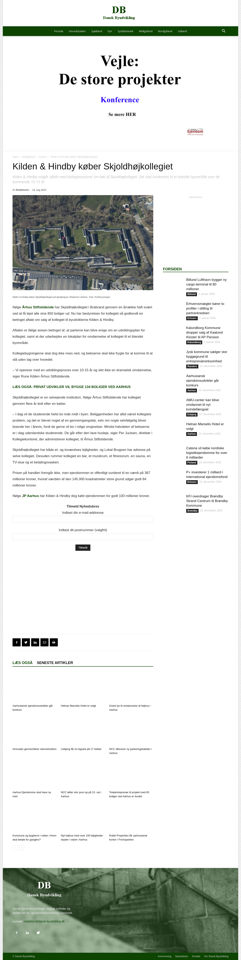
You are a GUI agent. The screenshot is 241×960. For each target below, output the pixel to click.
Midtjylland (145, 31)
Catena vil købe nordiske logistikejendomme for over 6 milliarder (206, 452)
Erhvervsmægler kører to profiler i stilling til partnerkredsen (205, 308)
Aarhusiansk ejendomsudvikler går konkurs (202, 380)
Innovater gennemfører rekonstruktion (35, 749)
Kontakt (196, 956)
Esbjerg (191, 414)
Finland (191, 462)
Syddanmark (125, 31)
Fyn (110, 31)
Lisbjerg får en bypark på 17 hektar (81, 749)
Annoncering (164, 956)
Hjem (16, 157)
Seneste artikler (55, 663)
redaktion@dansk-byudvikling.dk (44, 921)
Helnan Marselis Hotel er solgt (78, 705)
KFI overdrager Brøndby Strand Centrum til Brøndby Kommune (207, 500)
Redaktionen (22, 190)
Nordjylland (165, 31)
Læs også (23, 663)
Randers (192, 366)
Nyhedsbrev (181, 956)
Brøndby (192, 510)
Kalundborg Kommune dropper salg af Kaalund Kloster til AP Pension (204, 332)
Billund (191, 294)
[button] (223, 31)
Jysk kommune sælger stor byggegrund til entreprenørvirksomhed (206, 356)
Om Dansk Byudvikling (216, 956)
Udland (182, 31)
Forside (58, 31)
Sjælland (96, 31)
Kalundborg (194, 342)
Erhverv (192, 318)
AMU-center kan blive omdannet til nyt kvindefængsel (202, 404)
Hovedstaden (77, 31)
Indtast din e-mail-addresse (83, 513)
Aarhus (43, 157)
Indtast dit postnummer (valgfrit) (83, 530)
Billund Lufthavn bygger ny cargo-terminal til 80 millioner (206, 284)
